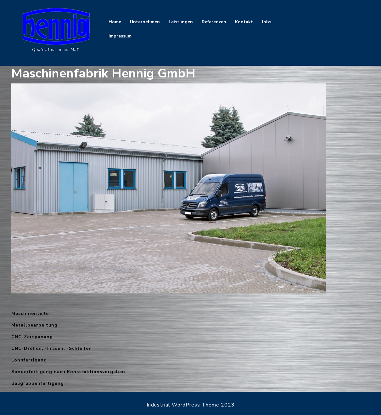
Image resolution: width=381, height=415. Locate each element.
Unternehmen (145, 22)
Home (115, 22)
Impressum (120, 36)
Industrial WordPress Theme (183, 404)
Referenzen (214, 22)
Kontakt (244, 22)
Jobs (266, 22)
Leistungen (181, 22)
